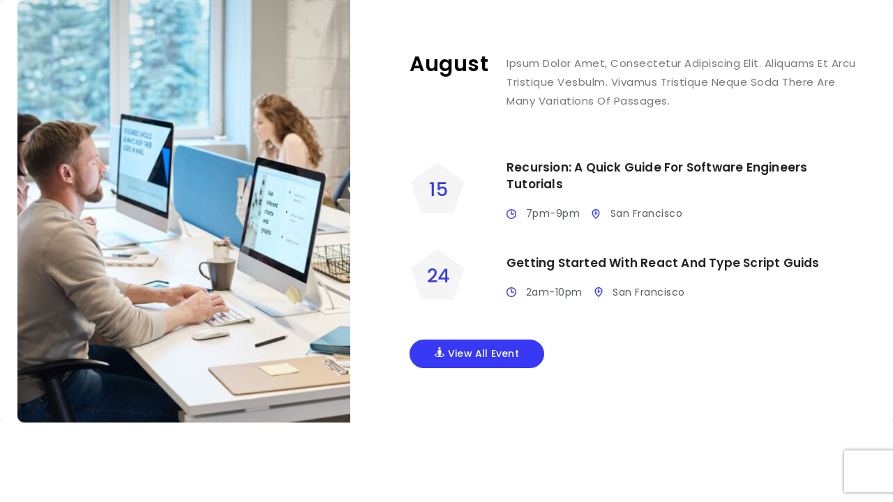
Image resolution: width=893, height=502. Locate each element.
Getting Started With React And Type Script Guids (663, 262)
